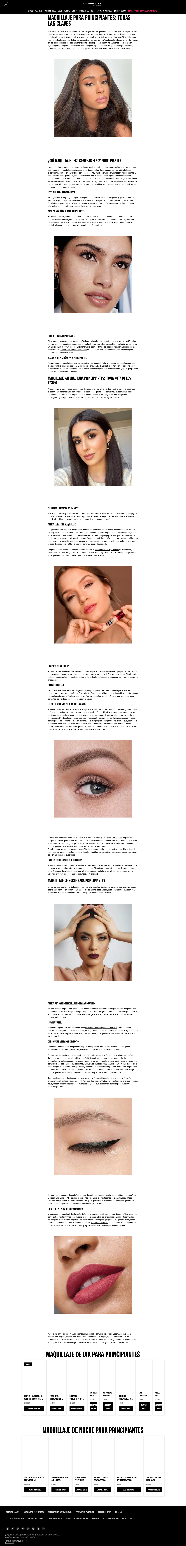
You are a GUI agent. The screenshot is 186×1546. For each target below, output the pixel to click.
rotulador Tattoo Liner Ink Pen (73, 1081)
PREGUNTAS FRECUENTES (34, 1512)
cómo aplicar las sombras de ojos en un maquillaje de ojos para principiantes (81, 721)
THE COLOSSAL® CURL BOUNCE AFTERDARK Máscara (127, 1478)
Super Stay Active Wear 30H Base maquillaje (34, 1478)
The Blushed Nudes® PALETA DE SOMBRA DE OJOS (125, 1398)
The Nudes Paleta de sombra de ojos (101, 1478)
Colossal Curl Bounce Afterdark (61, 1198)
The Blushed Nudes (101, 712)
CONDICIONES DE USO (55, 1518)
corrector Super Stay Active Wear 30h (101, 1027)
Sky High (88, 849)
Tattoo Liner (127, 203)
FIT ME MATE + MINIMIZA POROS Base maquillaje (56, 1398)
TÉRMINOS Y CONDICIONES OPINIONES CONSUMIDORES (111, 1518)
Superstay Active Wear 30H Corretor (59, 1478)
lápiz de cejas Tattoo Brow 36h (74, 693)
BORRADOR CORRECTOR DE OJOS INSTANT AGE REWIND (76, 1398)
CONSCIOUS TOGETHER (85, 1512)
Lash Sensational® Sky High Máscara (144, 1394)
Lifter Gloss (94, 868)
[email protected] (9, 1543)
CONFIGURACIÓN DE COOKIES (77, 1518)
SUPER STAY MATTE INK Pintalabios (154, 1478)
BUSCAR (118, 1512)
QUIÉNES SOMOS (12, 1512)
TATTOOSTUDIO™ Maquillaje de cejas (107, 1394)
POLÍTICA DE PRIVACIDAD (15, 1518)
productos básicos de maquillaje (62, 48)
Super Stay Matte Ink (99, 1222)
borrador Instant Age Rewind (107, 549)
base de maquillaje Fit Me (102, 222)
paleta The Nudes (78, 1069)
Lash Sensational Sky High (108, 366)
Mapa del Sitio (104, 1512)
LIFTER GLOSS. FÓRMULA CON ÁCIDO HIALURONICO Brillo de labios (34, 1398)
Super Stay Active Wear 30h (89, 1011)
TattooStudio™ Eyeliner (93, 1394)
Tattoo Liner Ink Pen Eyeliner (80, 1478)
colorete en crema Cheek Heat (73, 349)
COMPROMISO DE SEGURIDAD (60, 1512)
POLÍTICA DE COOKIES (36, 1518)
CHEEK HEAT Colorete (158, 1394)
